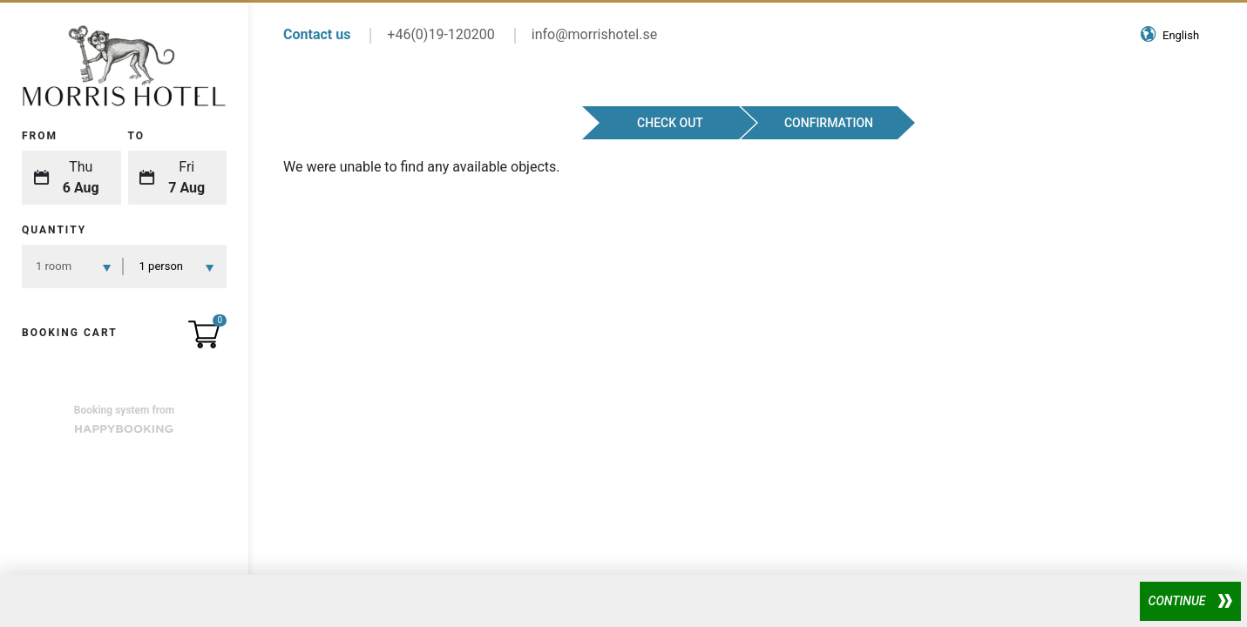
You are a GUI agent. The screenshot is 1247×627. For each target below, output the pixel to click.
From (40, 136)
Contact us (316, 34)
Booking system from (124, 418)
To (137, 136)
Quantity (54, 230)
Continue (1177, 601)
